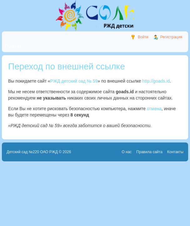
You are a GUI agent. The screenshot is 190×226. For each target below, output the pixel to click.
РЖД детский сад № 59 (74, 80)
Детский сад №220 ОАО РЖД (32, 152)
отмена (154, 108)
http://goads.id (156, 80)
